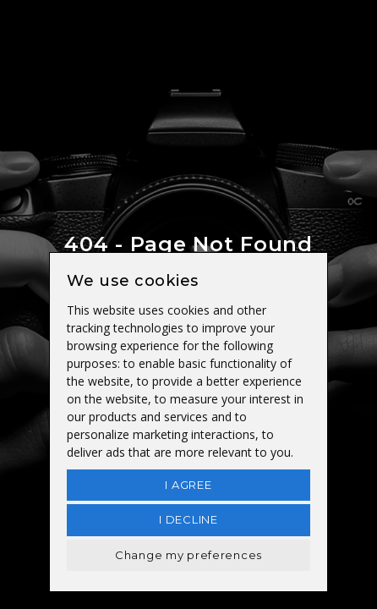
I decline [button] (188, 519)
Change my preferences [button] (188, 555)
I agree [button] (188, 484)
